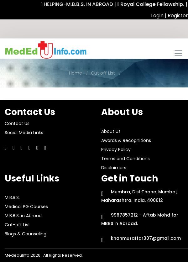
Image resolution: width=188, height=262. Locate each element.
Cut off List (103, 73)
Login (158, 15)
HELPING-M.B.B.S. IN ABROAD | (80, 4)
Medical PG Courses (26, 206)
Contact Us (17, 123)
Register (178, 15)
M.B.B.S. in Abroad (23, 215)
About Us (111, 131)
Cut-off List (17, 225)
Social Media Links (24, 132)
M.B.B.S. (12, 197)
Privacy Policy (116, 149)
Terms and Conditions (125, 158)
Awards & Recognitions (126, 140)
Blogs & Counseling (25, 234)
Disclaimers (113, 168)
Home (75, 73)
